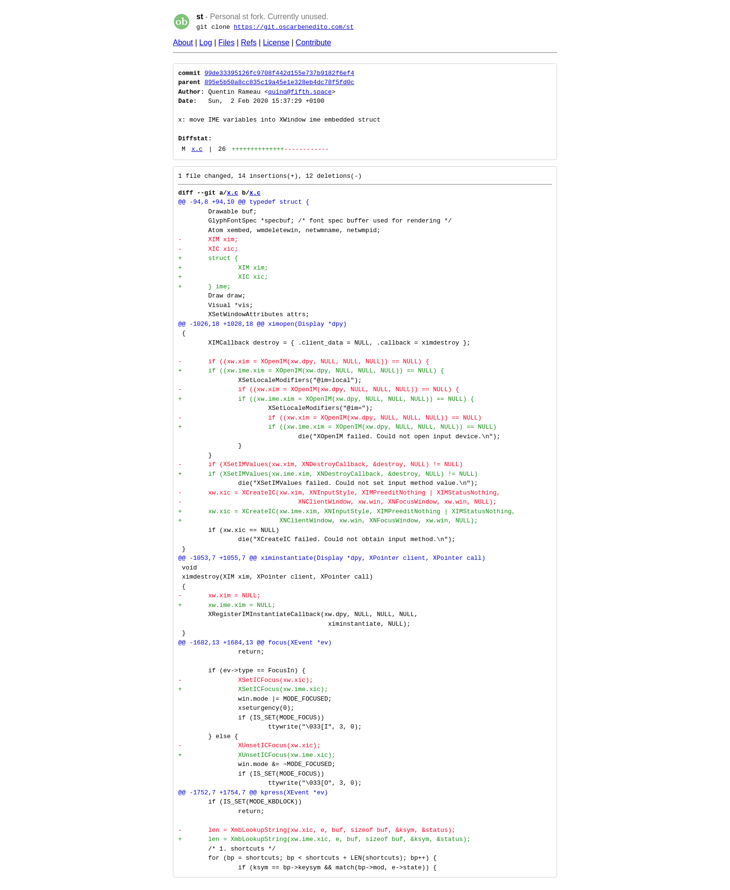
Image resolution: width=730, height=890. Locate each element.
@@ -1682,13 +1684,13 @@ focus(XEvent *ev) (255, 642)
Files (227, 42)
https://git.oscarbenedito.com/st (294, 27)
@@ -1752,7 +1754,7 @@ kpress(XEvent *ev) (253, 792)
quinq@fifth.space (300, 91)
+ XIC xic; (223, 276)
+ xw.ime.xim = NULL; (227, 605)
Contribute (313, 42)
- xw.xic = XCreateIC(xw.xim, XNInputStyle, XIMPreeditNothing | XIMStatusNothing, (339, 492)
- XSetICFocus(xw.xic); (245, 680)
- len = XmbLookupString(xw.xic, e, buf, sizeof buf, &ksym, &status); (316, 830)
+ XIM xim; (223, 267)
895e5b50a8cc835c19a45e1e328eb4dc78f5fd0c (279, 82)
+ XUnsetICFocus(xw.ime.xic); (257, 755)
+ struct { (208, 258)
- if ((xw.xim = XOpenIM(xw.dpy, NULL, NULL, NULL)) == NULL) (330, 417)
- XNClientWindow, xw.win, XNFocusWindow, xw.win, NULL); (337, 501)
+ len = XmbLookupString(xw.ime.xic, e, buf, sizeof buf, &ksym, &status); (324, 839)
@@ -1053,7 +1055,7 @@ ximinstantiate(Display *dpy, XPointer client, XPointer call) (332, 558)
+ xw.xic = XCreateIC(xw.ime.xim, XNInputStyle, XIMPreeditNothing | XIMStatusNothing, (346, 511)
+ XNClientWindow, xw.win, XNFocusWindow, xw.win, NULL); (328, 520)
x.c (196, 149)
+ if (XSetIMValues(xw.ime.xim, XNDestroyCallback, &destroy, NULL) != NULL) (328, 474)
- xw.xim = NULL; (219, 595)
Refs (248, 42)
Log (205, 42)
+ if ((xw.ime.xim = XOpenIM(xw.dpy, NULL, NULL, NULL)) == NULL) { (311, 370)
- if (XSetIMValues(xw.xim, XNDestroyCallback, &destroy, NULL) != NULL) (320, 464)
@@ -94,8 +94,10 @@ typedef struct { (243, 202)
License (276, 42)
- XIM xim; (208, 239)
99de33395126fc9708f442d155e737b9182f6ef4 (279, 73)
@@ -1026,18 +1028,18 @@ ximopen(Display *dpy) (262, 324)
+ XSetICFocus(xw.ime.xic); (253, 689)
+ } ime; (204, 286)
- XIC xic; (208, 249)
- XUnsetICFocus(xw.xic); (249, 745)
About (183, 42)
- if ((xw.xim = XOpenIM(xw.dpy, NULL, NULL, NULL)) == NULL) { (303, 361)
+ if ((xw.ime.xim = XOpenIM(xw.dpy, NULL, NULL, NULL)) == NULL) (337, 426)
